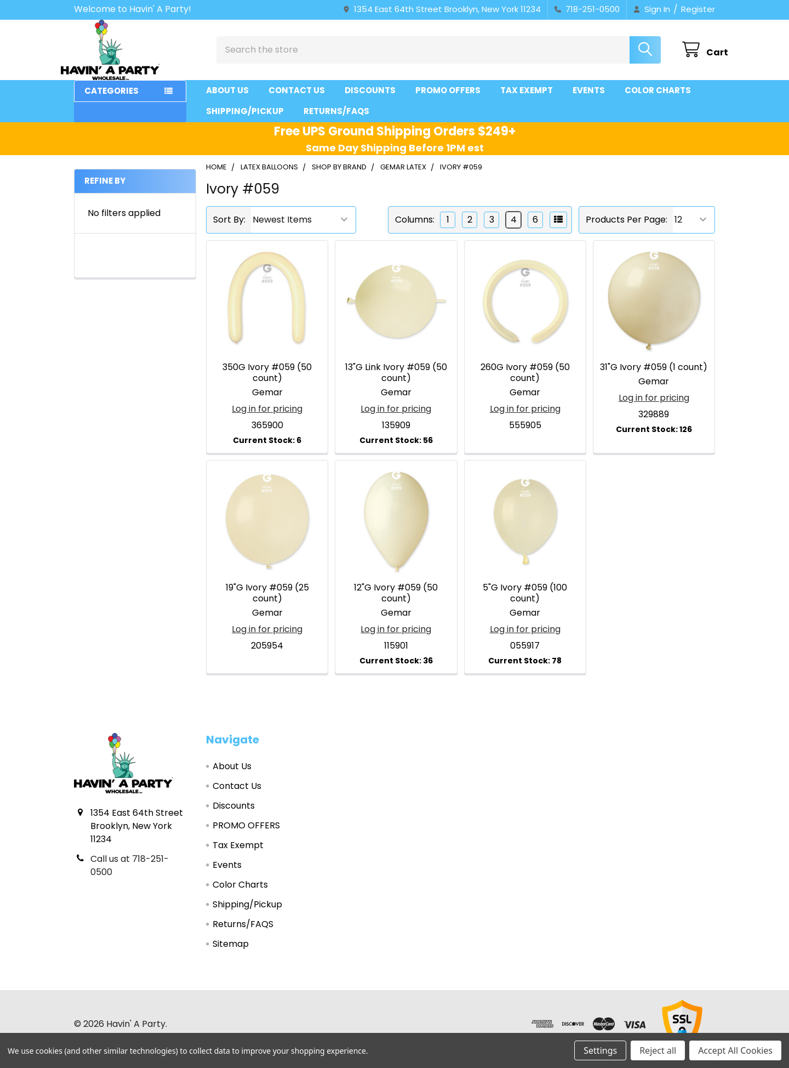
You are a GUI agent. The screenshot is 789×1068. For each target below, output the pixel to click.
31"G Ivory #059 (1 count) (653, 377)
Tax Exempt (526, 100)
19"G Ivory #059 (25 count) (267, 603)
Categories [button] (111, 100)
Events (589, 100)
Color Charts (658, 100)
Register (698, 9)
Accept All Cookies (735, 1050)
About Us (227, 100)
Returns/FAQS (336, 121)
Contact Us (296, 100)
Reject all (657, 1050)
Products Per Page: (626, 229)
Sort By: (229, 229)
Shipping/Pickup (245, 121)
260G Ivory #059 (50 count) (525, 382)
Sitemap (231, 953)
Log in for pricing (267, 418)
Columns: (414, 229)
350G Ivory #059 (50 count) (267, 382)
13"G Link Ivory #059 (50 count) (396, 382)
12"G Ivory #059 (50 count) (396, 603)
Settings (600, 1050)
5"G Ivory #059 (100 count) (525, 603)
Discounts (370, 100)
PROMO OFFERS (448, 100)
